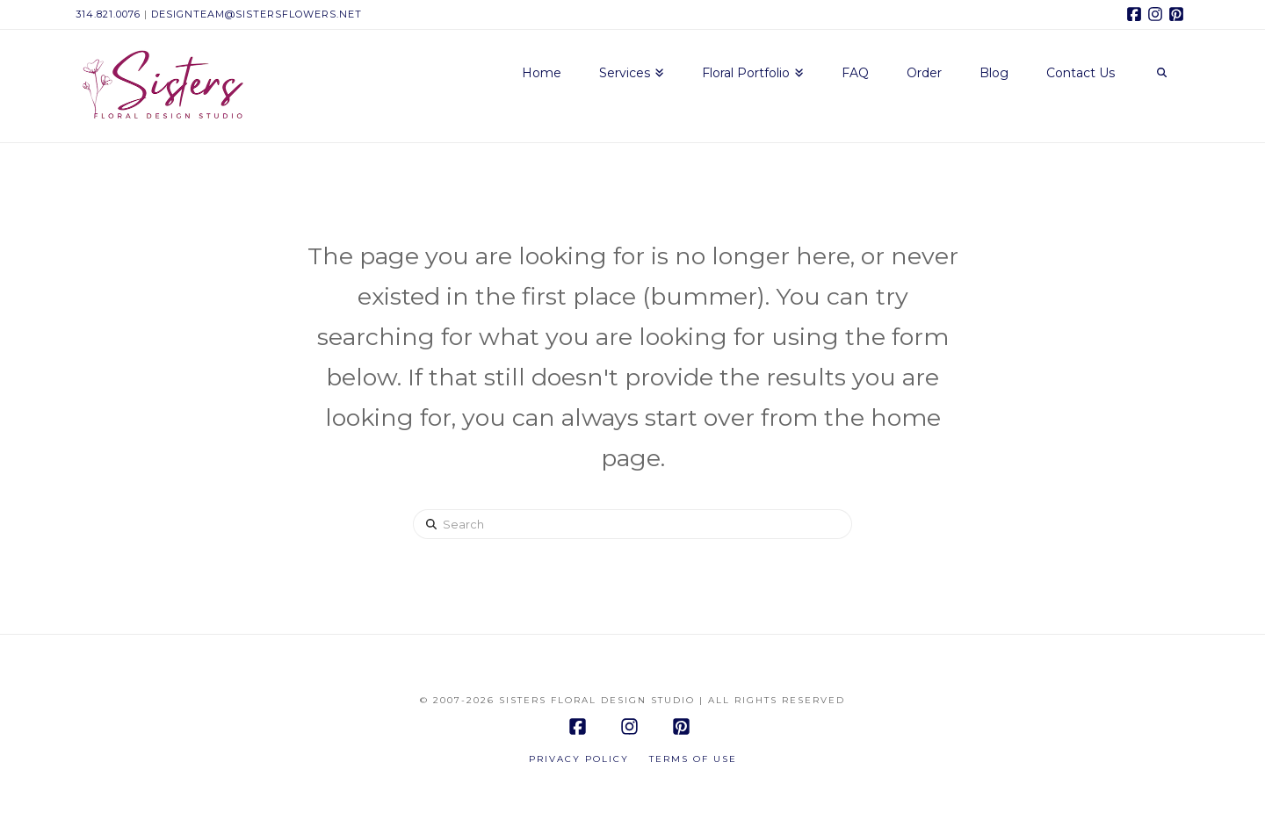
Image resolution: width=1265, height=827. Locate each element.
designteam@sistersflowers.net (256, 14)
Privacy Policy (579, 759)
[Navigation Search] (1161, 74)
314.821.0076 (108, 14)
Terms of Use (693, 759)
